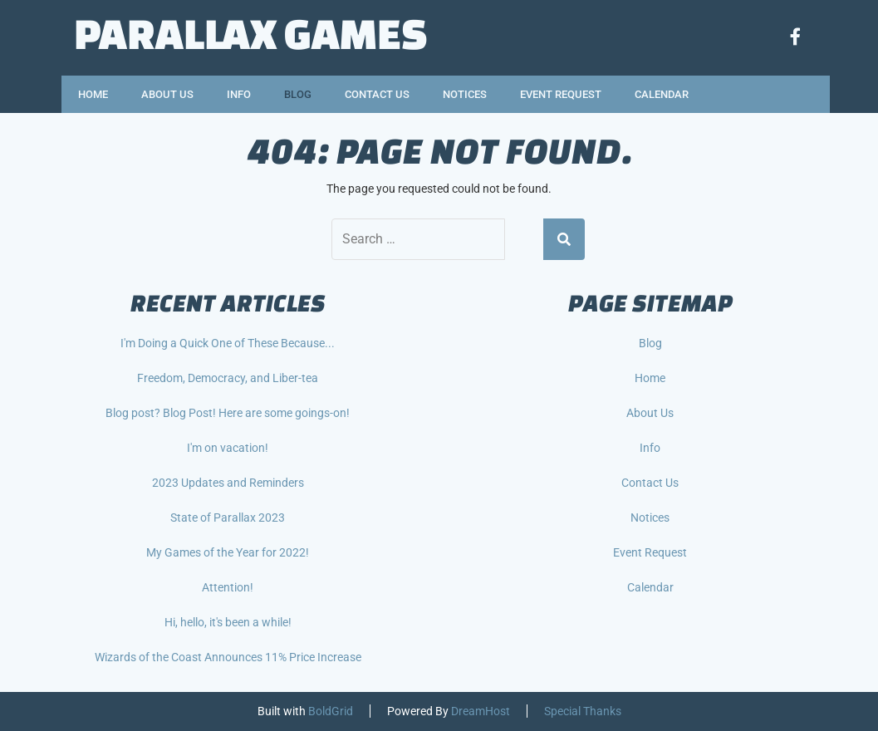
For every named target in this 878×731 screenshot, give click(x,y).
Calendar (662, 94)
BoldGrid (330, 711)
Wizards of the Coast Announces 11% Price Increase (228, 657)
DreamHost (480, 711)
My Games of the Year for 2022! (227, 552)
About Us (167, 94)
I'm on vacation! (227, 447)
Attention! (227, 587)
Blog (297, 94)
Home (93, 94)
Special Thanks (582, 711)
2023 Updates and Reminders (228, 482)
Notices (465, 94)
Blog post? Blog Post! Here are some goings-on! (227, 412)
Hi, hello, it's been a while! (228, 622)
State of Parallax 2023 (227, 517)
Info (239, 94)
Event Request (560, 94)
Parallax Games (251, 32)
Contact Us (377, 94)
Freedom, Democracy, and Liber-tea (227, 378)
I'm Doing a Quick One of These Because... (227, 343)
